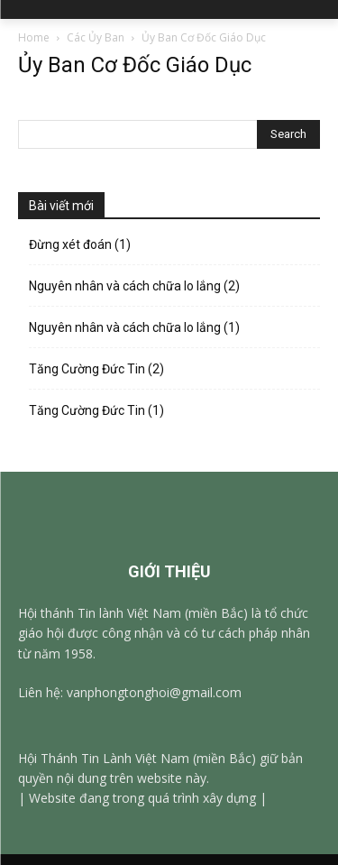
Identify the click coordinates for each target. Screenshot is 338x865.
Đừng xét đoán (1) (80, 244)
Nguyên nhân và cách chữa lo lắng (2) (135, 286)
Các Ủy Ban (95, 37)
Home (34, 37)
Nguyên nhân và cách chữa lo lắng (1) (134, 327)
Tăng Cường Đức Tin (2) (98, 369)
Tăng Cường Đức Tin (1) (98, 410)
